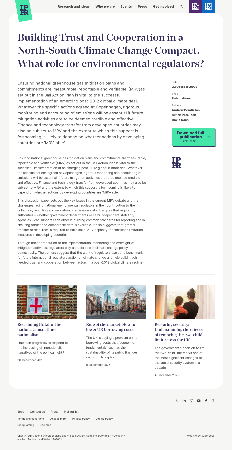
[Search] (181, 6)
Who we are (105, 6)
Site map (45, 424)
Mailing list (71, 411)
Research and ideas (74, 6)
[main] (116, 198)
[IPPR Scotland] (208, 6)
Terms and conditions (31, 418)
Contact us (37, 411)
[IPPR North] (195, 6)
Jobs (20, 411)
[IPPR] (24, 10)
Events (126, 6)
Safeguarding (25, 424)
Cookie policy (104, 418)
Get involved (163, 6)
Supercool (207, 435)
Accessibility (58, 418)
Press (142, 6)
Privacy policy (81, 418)
